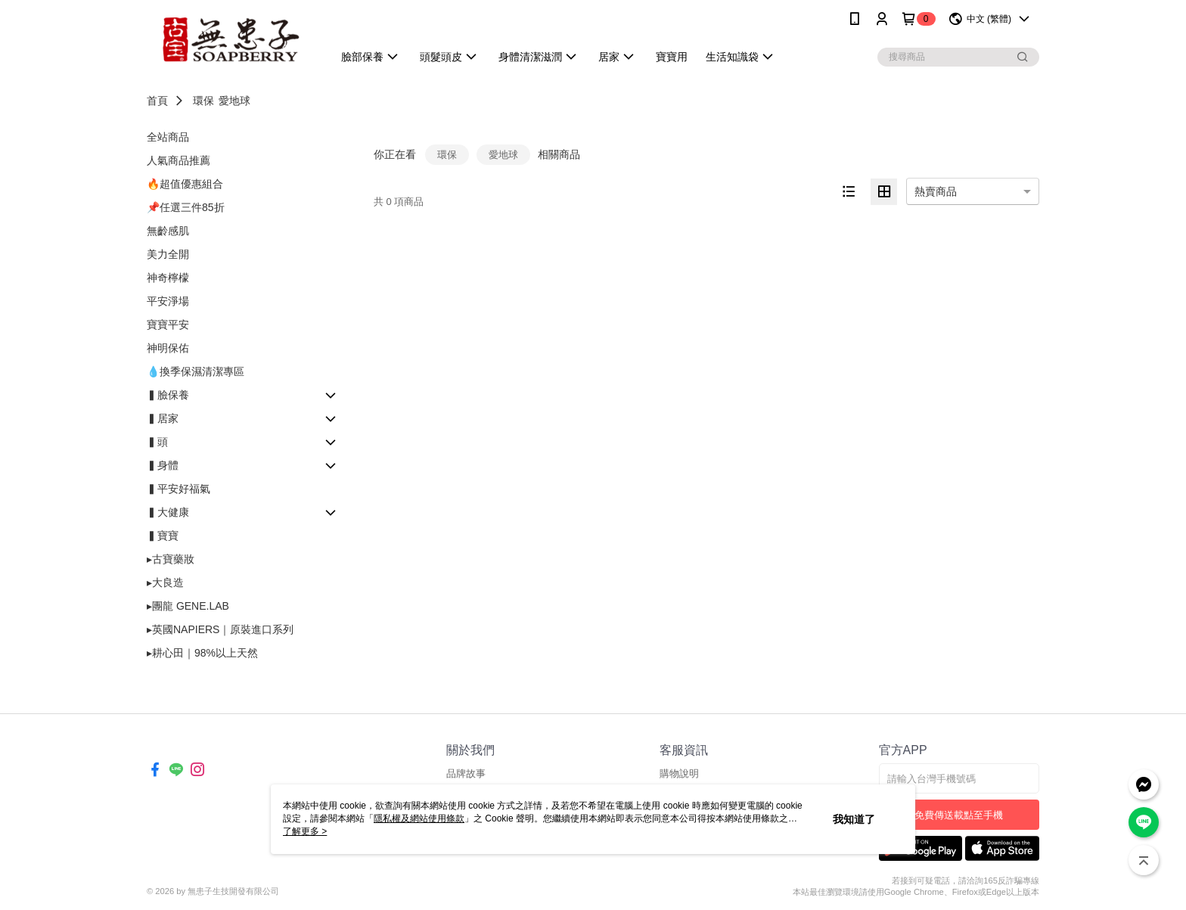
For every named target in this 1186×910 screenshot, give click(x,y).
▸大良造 (165, 582)
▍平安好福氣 (178, 489)
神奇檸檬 (168, 278)
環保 (203, 101)
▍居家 (163, 418)
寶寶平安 (168, 324)
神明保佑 (168, 348)
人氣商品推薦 (178, 160)
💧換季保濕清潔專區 (195, 371)
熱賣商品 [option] (935, 191)
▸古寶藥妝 (170, 559)
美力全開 (168, 254)
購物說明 (679, 773)
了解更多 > (305, 831)
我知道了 (854, 819)
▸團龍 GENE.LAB (188, 606)
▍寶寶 (163, 536)
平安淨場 (168, 301)
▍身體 (163, 465)
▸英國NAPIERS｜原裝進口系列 (220, 629)
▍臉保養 (168, 395)
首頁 (157, 101)
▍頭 (157, 442)
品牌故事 (466, 773)
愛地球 (234, 101)
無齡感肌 (168, 231)
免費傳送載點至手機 (958, 815)
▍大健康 (168, 512)
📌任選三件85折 (186, 207)
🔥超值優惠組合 (185, 184)
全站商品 (168, 137)
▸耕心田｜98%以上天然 (202, 653)
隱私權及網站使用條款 (419, 818)
